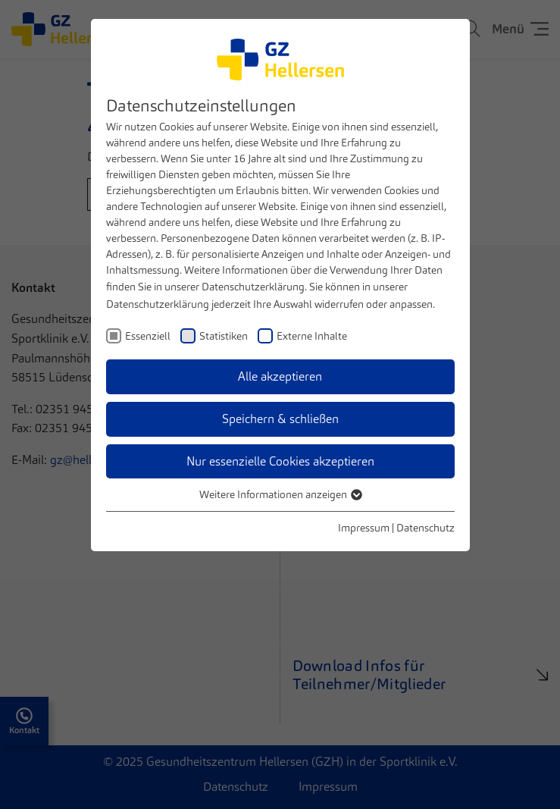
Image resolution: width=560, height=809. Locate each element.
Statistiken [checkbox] (223, 336)
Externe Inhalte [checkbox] (312, 336)
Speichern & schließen (280, 419)
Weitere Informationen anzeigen (280, 494)
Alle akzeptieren (280, 376)
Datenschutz (425, 528)
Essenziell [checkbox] (148, 336)
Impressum (363, 528)
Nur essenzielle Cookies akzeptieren (280, 461)
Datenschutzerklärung (253, 286)
